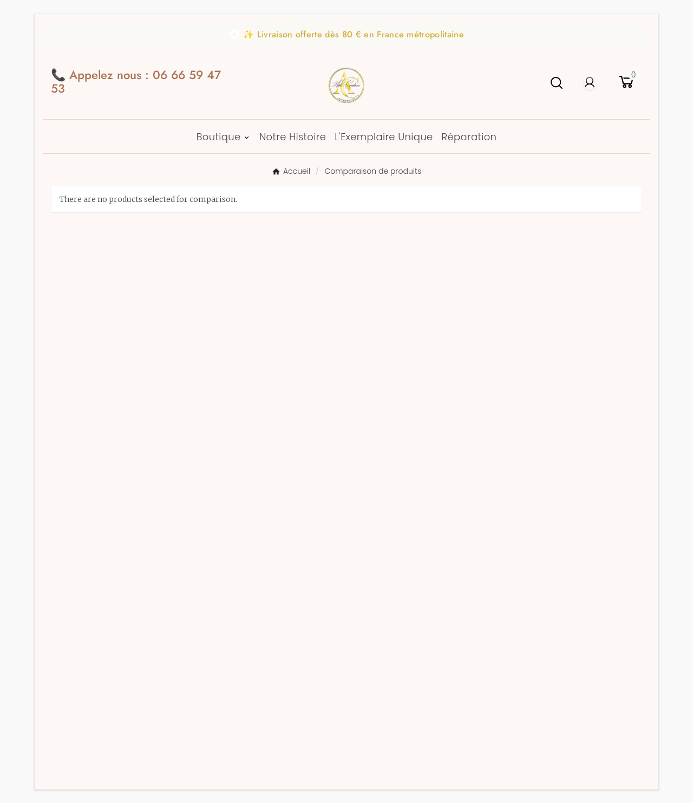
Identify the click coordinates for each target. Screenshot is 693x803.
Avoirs (368, 360)
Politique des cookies (259, 558)
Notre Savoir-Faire (254, 378)
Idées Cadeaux (530, 324)
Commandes (382, 342)
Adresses (374, 378)
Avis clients (236, 360)
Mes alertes (380, 413)
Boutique (517, 342)
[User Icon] (589, 83)
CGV (223, 487)
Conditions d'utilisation (263, 505)
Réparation (237, 431)
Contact (229, 395)
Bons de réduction (395, 395)
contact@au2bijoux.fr (138, 351)
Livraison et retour (254, 413)
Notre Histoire (244, 342)
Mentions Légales (251, 523)
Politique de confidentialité (273, 541)
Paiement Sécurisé (252, 324)
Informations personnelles (412, 324)
